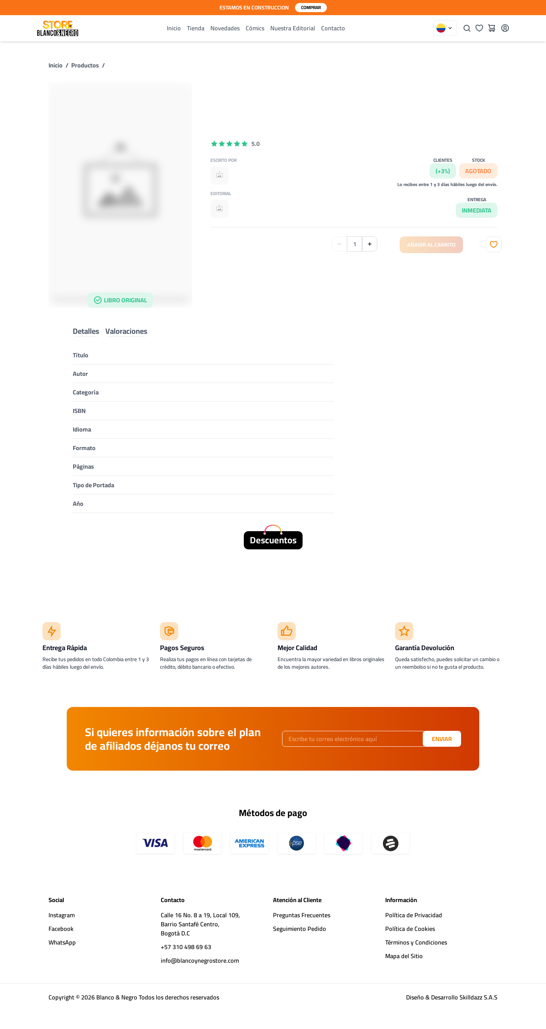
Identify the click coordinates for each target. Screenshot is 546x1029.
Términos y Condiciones (416, 942)
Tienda (195, 28)
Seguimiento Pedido (299, 928)
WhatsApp (62, 942)
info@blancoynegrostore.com (200, 960)
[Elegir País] (444, 28)
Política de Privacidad (413, 915)
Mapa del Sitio (404, 956)
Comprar (311, 7)
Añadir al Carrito (431, 245)
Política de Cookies (410, 928)
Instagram (62, 915)
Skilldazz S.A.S (478, 997)
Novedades (225, 28)
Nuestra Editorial (292, 28)
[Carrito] (491, 28)
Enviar (442, 738)
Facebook (61, 928)
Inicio (174, 28)
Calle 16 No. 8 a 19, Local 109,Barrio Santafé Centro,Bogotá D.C (200, 924)
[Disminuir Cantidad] (339, 244)
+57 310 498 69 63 (186, 946)
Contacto (333, 28)
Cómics (255, 28)
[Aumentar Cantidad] (369, 244)
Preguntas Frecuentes (301, 915)
